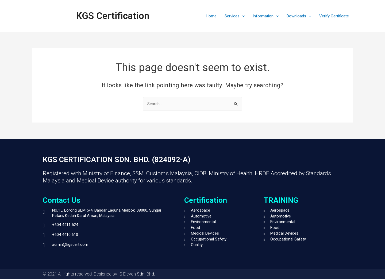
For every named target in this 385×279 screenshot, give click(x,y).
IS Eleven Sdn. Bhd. (136, 274)
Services (235, 16)
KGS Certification (112, 15)
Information (266, 16)
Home (211, 16)
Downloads (299, 16)
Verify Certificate (334, 16)
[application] (242, 16)
